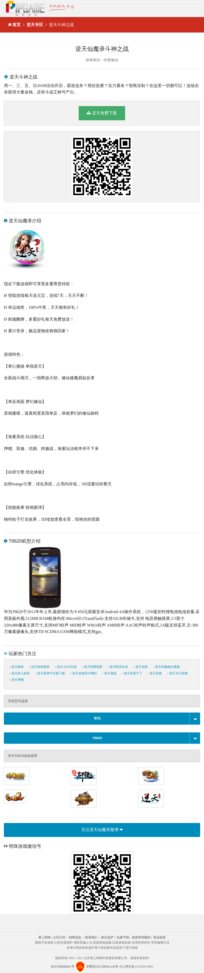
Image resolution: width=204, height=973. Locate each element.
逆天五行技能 (177, 673)
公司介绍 (59, 937)
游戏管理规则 (141, 937)
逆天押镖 (16, 680)
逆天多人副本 (19, 673)
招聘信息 (75, 937)
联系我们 (91, 937)
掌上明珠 (44, 937)
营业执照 (159, 937)
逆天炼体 (16, 667)
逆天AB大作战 (66, 667)
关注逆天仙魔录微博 (102, 829)
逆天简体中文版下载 (50, 673)
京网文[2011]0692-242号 (102, 966)
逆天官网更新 (92, 667)
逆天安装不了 (132, 673)
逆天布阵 (140, 667)
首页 (16, 24)
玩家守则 (123, 937)
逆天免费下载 (102, 112)
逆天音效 (155, 673)
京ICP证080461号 (62, 966)
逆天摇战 (109, 673)
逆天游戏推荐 (39, 667)
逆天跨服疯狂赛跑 (166, 667)
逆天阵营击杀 (118, 667)
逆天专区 (35, 24)
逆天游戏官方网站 (83, 673)
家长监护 (107, 937)
